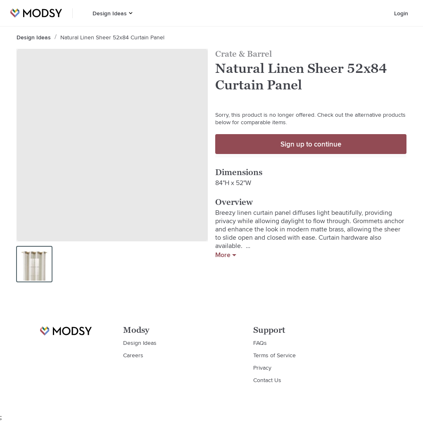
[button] (130, 13)
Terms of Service (274, 355)
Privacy (262, 367)
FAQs (260, 342)
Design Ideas (110, 13)
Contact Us (267, 380)
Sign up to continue (310, 144)
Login (401, 13)
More (225, 255)
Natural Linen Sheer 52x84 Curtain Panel (112, 37)
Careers (133, 355)
